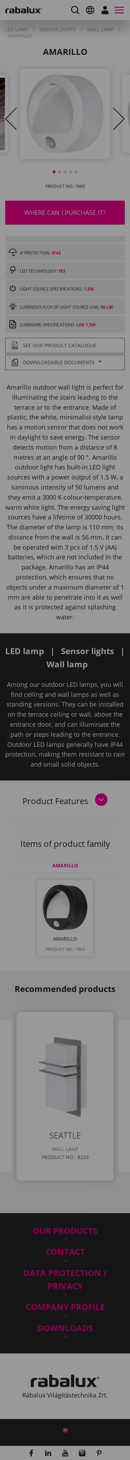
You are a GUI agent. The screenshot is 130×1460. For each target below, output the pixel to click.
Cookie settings (65, 782)
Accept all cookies (65, 817)
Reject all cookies (65, 800)
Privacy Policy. (31, 763)
